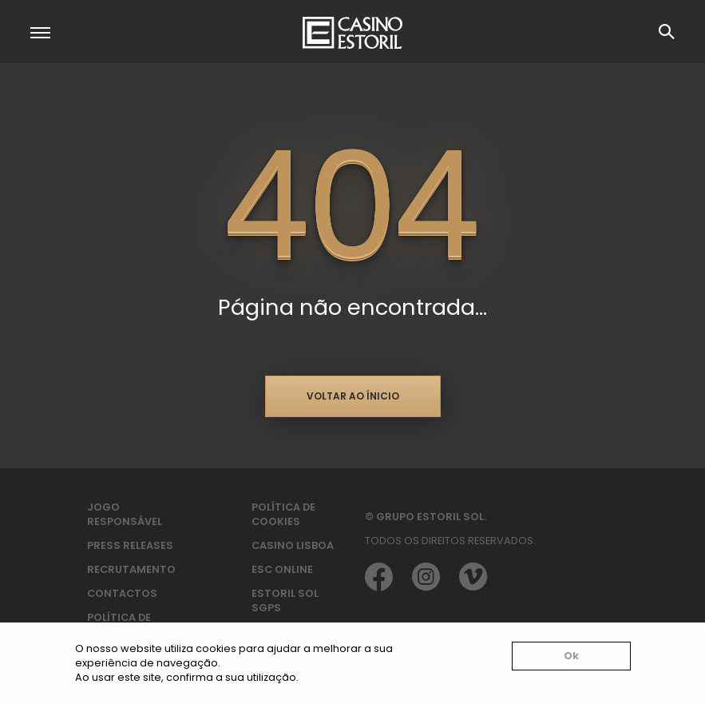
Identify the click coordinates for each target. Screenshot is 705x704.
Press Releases (130, 545)
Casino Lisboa (293, 545)
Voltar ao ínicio (353, 396)
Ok (571, 655)
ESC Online (282, 569)
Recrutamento (131, 569)
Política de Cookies (283, 514)
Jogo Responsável (124, 514)
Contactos (122, 593)
